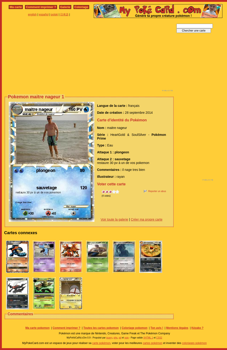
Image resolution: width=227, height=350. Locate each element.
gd (120, 337)
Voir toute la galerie (114, 219)
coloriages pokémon (194, 343)
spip (127, 337)
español (44, 14)
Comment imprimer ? (41, 7)
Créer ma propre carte (146, 219)
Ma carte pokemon (37, 328)
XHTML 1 (148, 337)
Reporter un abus (157, 191)
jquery (109, 337)
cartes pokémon (152, 343)
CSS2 (159, 337)
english (32, 14)
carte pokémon (101, 343)
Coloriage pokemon (135, 328)
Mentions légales (177, 328)
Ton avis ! (156, 328)
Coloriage (81, 7)
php (115, 337)
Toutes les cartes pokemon (101, 328)
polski (54, 14)
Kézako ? (197, 328)
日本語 (64, 14)
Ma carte (16, 7)
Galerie (65, 7)
